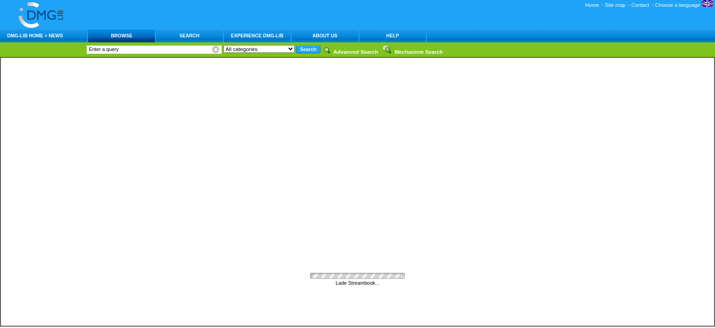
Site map (615, 5)
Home (592, 5)
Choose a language (684, 5)
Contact (640, 5)
